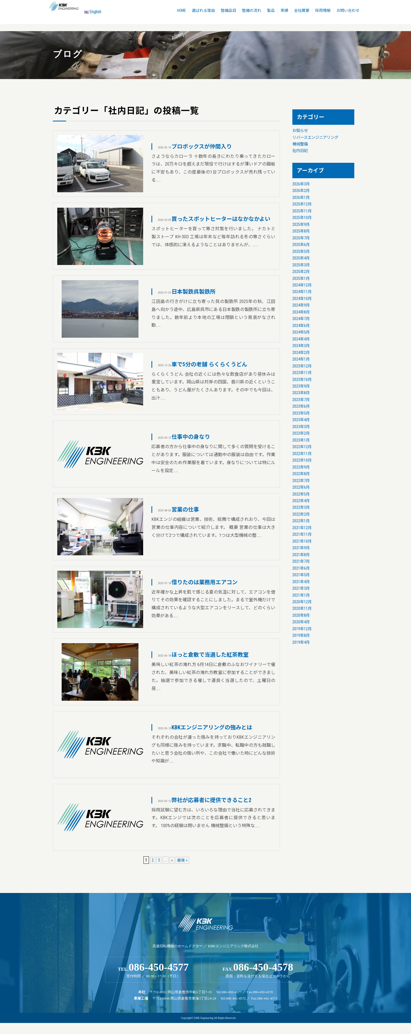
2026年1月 (301, 197)
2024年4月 (301, 339)
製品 (270, 11)
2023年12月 (302, 366)
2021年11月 (302, 534)
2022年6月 (301, 487)
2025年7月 (301, 238)
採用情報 (325, 11)
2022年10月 (302, 460)
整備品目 (226, 11)
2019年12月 (302, 629)
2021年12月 (302, 528)
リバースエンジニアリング (315, 137)
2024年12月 (302, 285)
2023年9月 (301, 386)
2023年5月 (301, 413)
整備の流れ (250, 11)
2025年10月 (302, 217)
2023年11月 (302, 372)
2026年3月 (301, 184)
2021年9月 (301, 548)
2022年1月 (301, 521)
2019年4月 (301, 642)
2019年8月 (301, 635)
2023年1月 (301, 440)
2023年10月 (302, 379)
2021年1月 (301, 595)
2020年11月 (302, 608)
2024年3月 (301, 345)
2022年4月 (301, 501)
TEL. (153, 979)
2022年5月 (301, 494)
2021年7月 (301, 561)
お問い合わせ (351, 11)
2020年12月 (302, 602)
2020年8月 (301, 615)
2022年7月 (301, 480)
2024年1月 (301, 359)
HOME (178, 11)
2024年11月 (302, 291)
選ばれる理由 (200, 11)
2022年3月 (301, 507)
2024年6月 (301, 325)
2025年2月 (301, 271)
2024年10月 (302, 298)
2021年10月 (302, 541)
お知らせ (300, 130)
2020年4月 (301, 622)
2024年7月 (301, 318)
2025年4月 (301, 258)
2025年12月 (302, 204)
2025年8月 (301, 231)
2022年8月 (301, 474)
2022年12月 (302, 447)
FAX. (258, 979)
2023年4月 (301, 420)
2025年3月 (301, 265)
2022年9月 (301, 467)
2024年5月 (301, 332)
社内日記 (300, 150)
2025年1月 (301, 278)
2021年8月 (301, 555)
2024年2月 (301, 352)
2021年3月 (301, 588)
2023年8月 (301, 393)
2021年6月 (301, 568)
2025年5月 (301, 251)
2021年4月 (301, 582)
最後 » (183, 868)
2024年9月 (301, 305)
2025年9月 (301, 224)
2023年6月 (301, 406)
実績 (285, 11)
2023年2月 (301, 433)
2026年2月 (301, 190)
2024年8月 (301, 312)
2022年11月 (302, 453)
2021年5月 (301, 575)
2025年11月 (302, 211)
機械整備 (300, 144)
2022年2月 (301, 514)
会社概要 (303, 11)
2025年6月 (301, 244)
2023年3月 (301, 426)
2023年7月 (301, 399)
